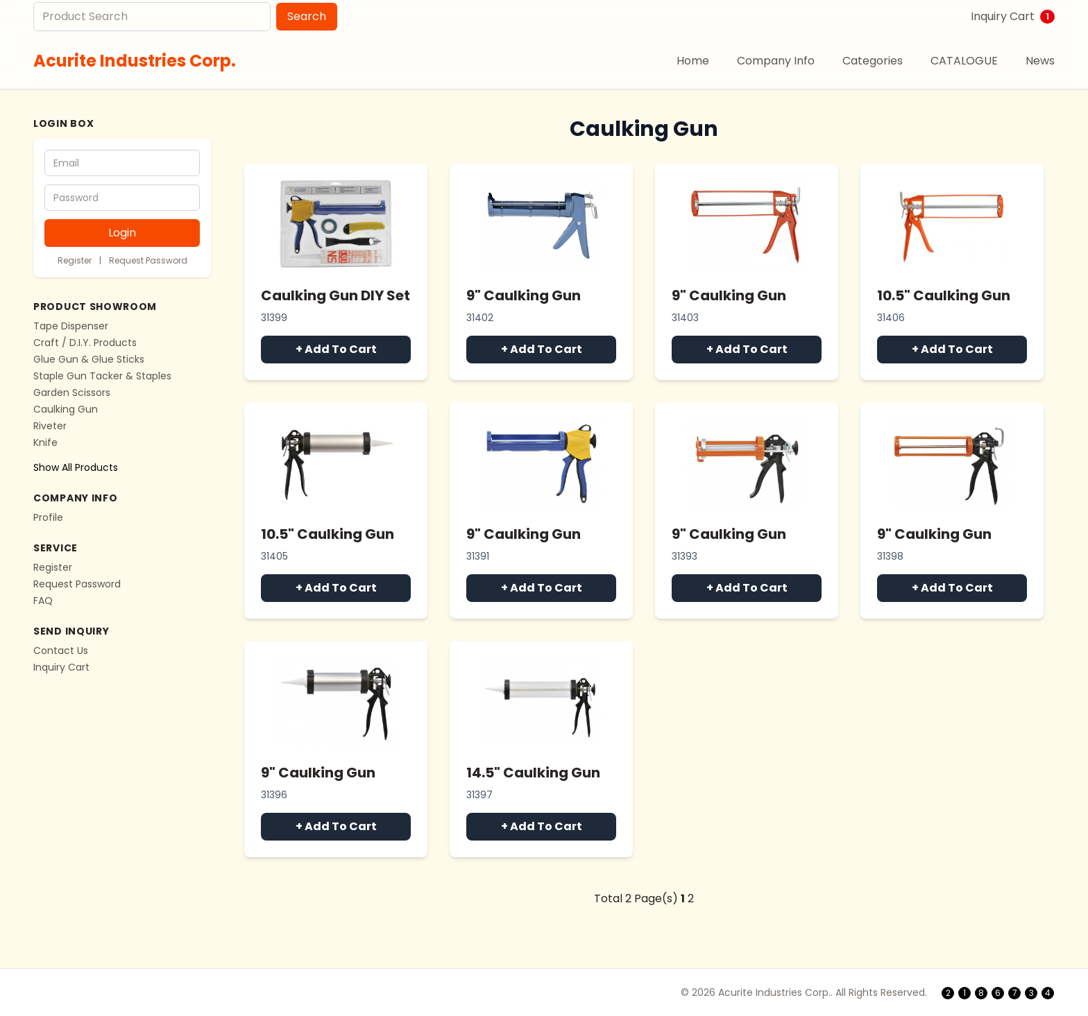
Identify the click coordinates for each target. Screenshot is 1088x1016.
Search (306, 16)
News (1040, 61)
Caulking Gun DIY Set (335, 295)
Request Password (148, 260)
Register (75, 260)
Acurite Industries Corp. (134, 60)
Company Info (776, 61)
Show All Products (75, 467)
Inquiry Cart (1013, 16)
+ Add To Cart (336, 349)
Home (693, 61)
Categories (872, 61)
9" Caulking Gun (523, 295)
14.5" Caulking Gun (533, 772)
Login (122, 233)
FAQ (43, 601)
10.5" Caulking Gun (943, 295)
